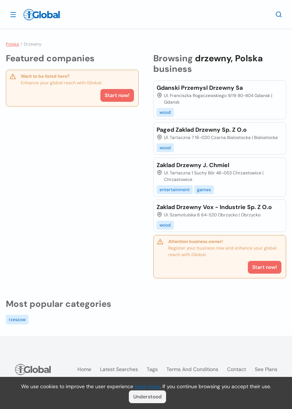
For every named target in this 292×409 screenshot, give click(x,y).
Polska (12, 44)
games (204, 190)
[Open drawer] (13, 14)
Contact (236, 369)
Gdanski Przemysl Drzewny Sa (200, 88)
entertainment (175, 190)
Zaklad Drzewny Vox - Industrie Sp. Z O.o (214, 207)
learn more (147, 386)
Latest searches (119, 369)
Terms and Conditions (192, 369)
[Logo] (41, 14)
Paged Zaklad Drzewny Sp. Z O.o (202, 130)
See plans (266, 369)
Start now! (117, 95)
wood (165, 112)
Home (84, 369)
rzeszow (17, 320)
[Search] (279, 14)
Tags (152, 369)
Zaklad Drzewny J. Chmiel (193, 165)
